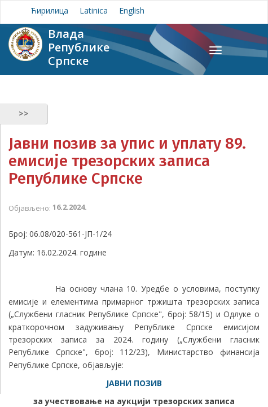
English (131, 10)
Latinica (94, 10)
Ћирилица (49, 10)
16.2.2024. (69, 207)
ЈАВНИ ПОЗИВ (134, 383)
